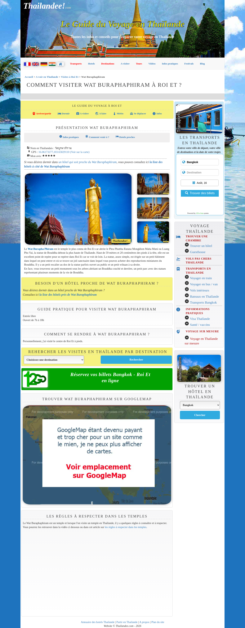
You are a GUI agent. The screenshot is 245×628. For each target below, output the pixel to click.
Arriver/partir (41, 113)
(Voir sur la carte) (79, 151)
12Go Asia (199, 213)
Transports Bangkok (203, 302)
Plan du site (157, 622)
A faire (100, 113)
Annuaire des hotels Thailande (97, 622)
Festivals (189, 63)
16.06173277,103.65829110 (53, 151)
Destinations (107, 63)
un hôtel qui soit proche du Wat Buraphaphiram (88, 162)
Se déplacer (138, 113)
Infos (157, 113)
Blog (202, 63)
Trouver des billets (200, 193)
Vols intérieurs (199, 290)
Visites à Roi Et (69, 76)
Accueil (29, 76)
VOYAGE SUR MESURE (202, 331)
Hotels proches (125, 137)
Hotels (91, 63)
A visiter (125, 63)
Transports (76, 63)
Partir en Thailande (126, 622)
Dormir (64, 113)
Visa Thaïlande (200, 319)
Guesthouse (198, 252)
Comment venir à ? (97, 137)
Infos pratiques (170, 63)
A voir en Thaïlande (47, 76)
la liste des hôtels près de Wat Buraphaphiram (68, 294)
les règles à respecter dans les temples (125, 527)
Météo (118, 113)
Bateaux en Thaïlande (204, 296)
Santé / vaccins (200, 325)
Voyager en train (201, 278)
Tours (139, 63)
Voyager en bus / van (204, 284)
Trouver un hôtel (201, 246)
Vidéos (151, 63)
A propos (144, 622)
